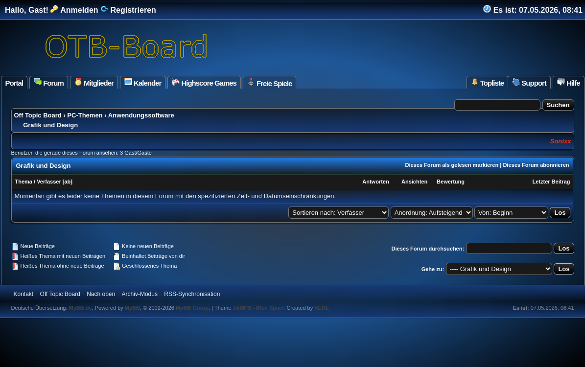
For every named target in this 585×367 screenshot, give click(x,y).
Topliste (487, 82)
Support (529, 82)
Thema (23, 181)
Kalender (142, 82)
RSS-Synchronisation (192, 294)
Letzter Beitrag (551, 181)
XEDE (321, 308)
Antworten (375, 181)
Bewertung (451, 181)
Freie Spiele (269, 83)
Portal (14, 83)
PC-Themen (84, 115)
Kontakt (24, 294)
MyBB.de (80, 308)
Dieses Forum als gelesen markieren (451, 165)
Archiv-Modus (140, 294)
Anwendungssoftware (141, 115)
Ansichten (414, 181)
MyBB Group (192, 308)
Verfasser (49, 181)
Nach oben (101, 294)
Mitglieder (94, 82)
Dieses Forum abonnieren (536, 165)
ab (67, 181)
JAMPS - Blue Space (259, 308)
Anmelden (74, 10)
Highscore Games (204, 82)
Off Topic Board (38, 115)
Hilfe (568, 82)
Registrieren (128, 10)
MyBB (132, 308)
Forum (49, 82)
